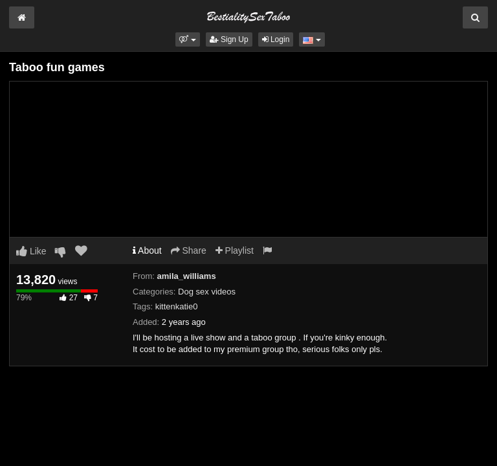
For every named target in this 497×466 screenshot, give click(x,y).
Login (276, 39)
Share (188, 250)
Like (31, 251)
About (147, 250)
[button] (187, 39)
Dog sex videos (207, 291)
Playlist (234, 250)
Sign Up (229, 39)
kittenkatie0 (176, 306)
